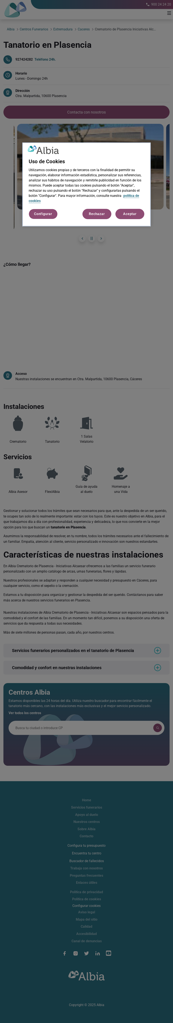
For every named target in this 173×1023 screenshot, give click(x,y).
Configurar (43, 214)
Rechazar (97, 214)
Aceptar (130, 214)
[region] (86, 184)
